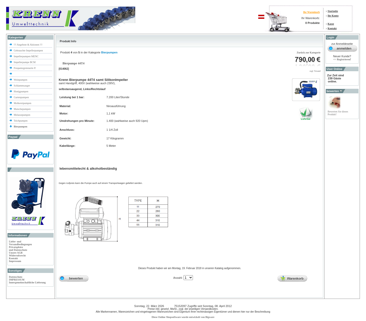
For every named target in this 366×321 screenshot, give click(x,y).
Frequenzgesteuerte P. (25, 68)
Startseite (333, 11)
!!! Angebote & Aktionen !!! (28, 44)
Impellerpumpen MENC (26, 56)
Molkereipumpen (22, 103)
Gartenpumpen (21, 97)
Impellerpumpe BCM (25, 62)
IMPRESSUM (16, 279)
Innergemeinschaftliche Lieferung (27, 282)
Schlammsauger (22, 85)
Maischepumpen (22, 109)
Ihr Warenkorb (311, 12)
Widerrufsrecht (17, 255)
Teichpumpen (20, 120)
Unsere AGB (15, 252)
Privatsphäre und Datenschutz (18, 248)
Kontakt (332, 28)
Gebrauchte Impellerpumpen (28, 50)
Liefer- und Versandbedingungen (20, 243)
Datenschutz (15, 276)
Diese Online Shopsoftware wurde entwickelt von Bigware (183, 317)
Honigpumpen (21, 91)
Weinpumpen (20, 79)
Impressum (15, 261)
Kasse (331, 23)
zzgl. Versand (315, 71)
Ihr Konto (333, 15)
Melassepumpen (22, 114)
